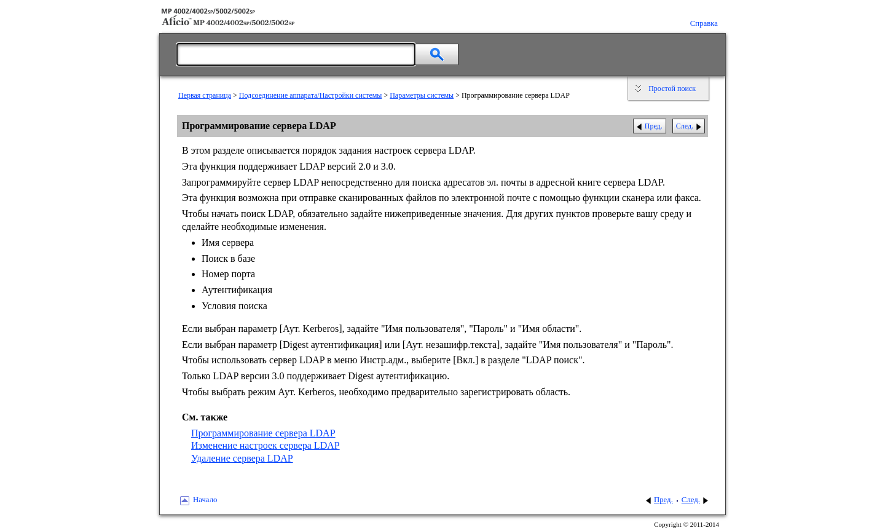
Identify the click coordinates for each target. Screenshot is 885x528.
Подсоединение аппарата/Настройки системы (310, 95)
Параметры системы (422, 95)
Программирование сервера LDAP (263, 433)
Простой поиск (672, 88)
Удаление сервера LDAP (242, 458)
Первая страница (204, 95)
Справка (704, 23)
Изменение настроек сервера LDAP (265, 445)
